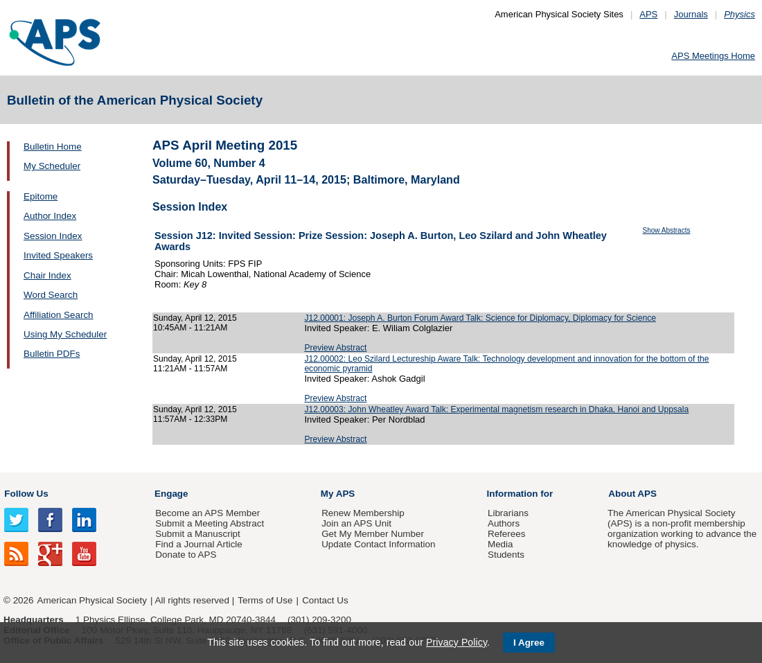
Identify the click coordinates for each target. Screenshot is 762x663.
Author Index (50, 216)
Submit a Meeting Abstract (209, 523)
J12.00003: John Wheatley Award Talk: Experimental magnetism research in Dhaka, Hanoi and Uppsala (496, 409)
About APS (632, 493)
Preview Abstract (335, 348)
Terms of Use (265, 600)
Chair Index (47, 275)
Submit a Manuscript (197, 534)
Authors (504, 523)
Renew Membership (363, 513)
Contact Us (325, 600)
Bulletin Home (53, 146)
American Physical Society (92, 600)
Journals (691, 14)
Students (506, 554)
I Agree (528, 642)
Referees (507, 534)
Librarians (508, 513)
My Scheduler (52, 166)
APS (648, 14)
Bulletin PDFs (52, 353)
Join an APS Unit (356, 523)
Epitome (40, 196)
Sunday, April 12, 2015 (195, 318)
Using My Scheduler (65, 334)
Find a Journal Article (198, 544)
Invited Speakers (58, 255)
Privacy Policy (456, 642)
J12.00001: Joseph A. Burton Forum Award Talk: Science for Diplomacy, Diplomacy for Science (480, 318)
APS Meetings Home (713, 56)
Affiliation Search (59, 315)
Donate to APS (185, 554)
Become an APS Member (207, 513)
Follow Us (26, 493)
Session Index (53, 236)
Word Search (51, 295)
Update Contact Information (378, 544)
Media (500, 544)
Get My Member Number (372, 534)
